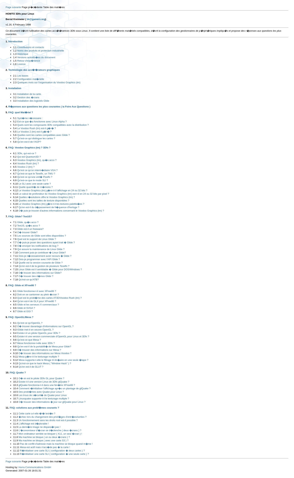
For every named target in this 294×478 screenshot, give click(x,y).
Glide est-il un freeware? (30, 229)
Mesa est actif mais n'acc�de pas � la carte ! (45, 447)
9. (7, 317)
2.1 (14, 75)
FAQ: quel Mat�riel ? (20, 112)
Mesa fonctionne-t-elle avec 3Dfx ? (36, 343)
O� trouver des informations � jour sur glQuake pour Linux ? (52, 402)
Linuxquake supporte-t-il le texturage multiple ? (44, 398)
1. (7, 41)
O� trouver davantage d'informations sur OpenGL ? (45, 326)
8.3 (14, 297)
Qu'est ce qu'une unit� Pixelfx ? (34, 177)
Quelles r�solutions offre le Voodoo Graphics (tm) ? (47, 197)
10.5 (15, 391)
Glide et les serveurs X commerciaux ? (38, 304)
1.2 (14, 50)
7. (7, 216)
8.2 (14, 294)
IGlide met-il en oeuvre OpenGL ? (35, 329)
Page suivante (13, 7)
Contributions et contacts (30, 47)
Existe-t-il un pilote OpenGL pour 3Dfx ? (38, 333)
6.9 (14, 180)
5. (7, 112)
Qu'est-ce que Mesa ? (29, 339)
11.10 (16, 443)
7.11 (15, 256)
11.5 (15, 427)
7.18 (15, 279)
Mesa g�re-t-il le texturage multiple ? (39, 356)
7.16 (15, 272)
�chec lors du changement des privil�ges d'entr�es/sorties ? (52, 416)
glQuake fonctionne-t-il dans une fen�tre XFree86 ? (47, 385)
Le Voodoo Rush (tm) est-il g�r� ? (36, 128)
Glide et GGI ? (25, 311)
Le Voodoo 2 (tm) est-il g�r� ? (34, 131)
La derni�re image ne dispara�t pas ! (39, 427)
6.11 (15, 187)
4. (7, 106)
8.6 (14, 308)
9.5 (14, 336)
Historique (22, 54)
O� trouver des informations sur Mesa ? (39, 349)
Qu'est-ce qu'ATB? (29, 279)
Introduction (15, 41)
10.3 (15, 385)
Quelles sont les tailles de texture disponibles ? (44, 200)
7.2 (14, 225)
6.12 (15, 190)
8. (7, 285)
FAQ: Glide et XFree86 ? (22, 285)
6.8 (14, 177)
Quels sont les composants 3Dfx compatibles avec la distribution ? (53, 125)
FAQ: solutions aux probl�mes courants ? (34, 407)
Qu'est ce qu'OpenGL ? (30, 323)
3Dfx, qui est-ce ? (26, 153)
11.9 (15, 440)
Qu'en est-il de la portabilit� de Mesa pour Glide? (44, 346)
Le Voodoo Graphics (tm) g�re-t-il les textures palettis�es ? (51, 204)
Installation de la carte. (29, 94)
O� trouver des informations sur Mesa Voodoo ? (45, 353)
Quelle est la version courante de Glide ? (41, 262)
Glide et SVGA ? (26, 308)
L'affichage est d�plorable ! (34, 423)
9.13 (15, 363)
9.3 (14, 329)
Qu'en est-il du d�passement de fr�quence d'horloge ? (49, 207)
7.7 (14, 242)
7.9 (14, 249)
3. (7, 88)
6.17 (15, 207)
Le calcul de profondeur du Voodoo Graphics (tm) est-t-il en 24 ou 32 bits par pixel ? (64, 193)
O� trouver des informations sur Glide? (40, 272)
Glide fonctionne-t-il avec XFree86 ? (36, 291)
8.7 (14, 311)
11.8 (15, 437)
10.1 (15, 378)
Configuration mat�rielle (30, 79)
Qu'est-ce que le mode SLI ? (32, 180)
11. (7, 407)
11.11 (16, 447)
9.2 (14, 326)
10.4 (15, 388)
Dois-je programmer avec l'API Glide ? (39, 259)
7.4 (14, 232)
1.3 (14, 54)
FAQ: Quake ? (18, 372)
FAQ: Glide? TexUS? (20, 216)
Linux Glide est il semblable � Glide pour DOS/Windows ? (50, 269)
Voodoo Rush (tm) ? (28, 163)
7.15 (15, 269)
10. (7, 372)
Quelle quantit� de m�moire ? (36, 187)
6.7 (14, 173)
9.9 (14, 349)
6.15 (15, 200)
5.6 (14, 135)
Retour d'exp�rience (28, 60)
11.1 (15, 413)
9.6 (14, 339)
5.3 (14, 125)
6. (7, 147)
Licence (21, 64)
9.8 (14, 346)
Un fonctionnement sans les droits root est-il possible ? (48, 420)
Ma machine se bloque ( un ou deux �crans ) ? (44, 437)
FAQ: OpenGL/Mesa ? (20, 317)
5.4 (14, 128)
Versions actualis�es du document (36, 57)
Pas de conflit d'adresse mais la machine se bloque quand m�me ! (56, 443)
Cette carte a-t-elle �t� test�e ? (37, 413)
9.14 (15, 366)
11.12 (16, 450)
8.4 (14, 301)
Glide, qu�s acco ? (27, 222)
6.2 (14, 156)
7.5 (14, 235)
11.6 (15, 430)
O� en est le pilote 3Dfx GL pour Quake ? (41, 378)
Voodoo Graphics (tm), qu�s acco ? (37, 160)
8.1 (14, 291)
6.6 (14, 170)
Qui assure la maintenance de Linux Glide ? (40, 249)
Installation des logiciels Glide (33, 100)
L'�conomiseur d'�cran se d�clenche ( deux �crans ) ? (50, 430)
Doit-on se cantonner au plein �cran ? (38, 294)
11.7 (15, 433)
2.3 (14, 82)
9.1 (14, 323)
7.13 (15, 262)
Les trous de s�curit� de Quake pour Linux (43, 395)
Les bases (22, 75)
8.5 (14, 304)
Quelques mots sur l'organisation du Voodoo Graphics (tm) (48, 82)
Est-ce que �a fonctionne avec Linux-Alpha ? (42, 121)
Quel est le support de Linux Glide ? (36, 239)
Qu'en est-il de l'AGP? (29, 141)
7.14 (15, 266)
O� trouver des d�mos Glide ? (36, 276)
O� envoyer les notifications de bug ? (37, 245)
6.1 (14, 153)
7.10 (15, 252)
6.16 (15, 204)
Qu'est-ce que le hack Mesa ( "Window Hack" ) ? (45, 363)
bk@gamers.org (36, 19)
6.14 (15, 197)
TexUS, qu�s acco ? (28, 225)
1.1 (14, 47)
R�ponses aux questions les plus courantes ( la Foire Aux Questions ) (49, 106)
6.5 (14, 166)
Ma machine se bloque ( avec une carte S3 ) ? (43, 440)
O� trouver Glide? (27, 232)
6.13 (15, 193)
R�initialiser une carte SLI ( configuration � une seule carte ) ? (54, 454)
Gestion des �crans (28, 97)
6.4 (14, 163)
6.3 (14, 160)
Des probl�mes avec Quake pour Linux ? (41, 391)
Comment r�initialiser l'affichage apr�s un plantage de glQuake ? (55, 388)
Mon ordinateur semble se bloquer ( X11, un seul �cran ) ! (50, 433)
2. (7, 69)
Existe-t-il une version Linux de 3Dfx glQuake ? (44, 381)
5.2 (14, 121)
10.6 (15, 395)
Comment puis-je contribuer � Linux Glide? (42, 252)
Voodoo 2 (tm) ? (26, 166)
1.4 (14, 57)
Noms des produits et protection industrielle (40, 50)
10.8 (15, 402)
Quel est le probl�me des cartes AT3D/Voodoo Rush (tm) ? (49, 297)
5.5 (14, 131)
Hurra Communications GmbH (35, 467)
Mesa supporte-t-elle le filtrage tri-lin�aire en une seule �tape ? (53, 360)
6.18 (15, 210)
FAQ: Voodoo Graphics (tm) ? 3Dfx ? (29, 147)
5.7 (14, 138)
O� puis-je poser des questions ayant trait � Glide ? (46, 242)
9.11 (15, 356)
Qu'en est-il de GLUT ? (31, 366)
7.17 (15, 276)
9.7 (14, 343)
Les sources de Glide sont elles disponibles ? (41, 235)
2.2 (14, 79)
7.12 (15, 259)
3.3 (14, 100)
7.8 (14, 245)
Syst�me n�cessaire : (30, 118)
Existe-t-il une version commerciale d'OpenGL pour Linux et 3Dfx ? (53, 336)
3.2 (14, 97)
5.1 (14, 118)
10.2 (15, 381)
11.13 (16, 454)
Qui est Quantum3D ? (29, 156)
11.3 (15, 420)
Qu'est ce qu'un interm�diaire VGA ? (37, 170)
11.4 (15, 423)
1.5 (14, 60)
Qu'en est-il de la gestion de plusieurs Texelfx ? (44, 266)
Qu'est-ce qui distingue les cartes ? (36, 138)
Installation (14, 88)
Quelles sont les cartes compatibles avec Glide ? (43, 135)
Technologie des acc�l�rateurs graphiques (34, 69)
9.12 (15, 360)
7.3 (14, 229)
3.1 (14, 94)
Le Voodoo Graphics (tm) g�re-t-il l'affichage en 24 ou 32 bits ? (53, 190)
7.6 (14, 239)
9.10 (15, 353)
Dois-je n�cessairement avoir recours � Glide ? (45, 256)
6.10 (15, 183)
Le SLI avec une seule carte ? (35, 183)
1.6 (14, 64)
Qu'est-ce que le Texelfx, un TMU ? (36, 173)
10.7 (15, 398)
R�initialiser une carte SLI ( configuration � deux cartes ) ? (52, 450)
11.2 (15, 416)
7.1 (14, 222)
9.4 (14, 333)
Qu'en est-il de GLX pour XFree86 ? (36, 301)
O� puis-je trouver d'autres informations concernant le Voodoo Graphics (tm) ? (61, 210)
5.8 (14, 141)
